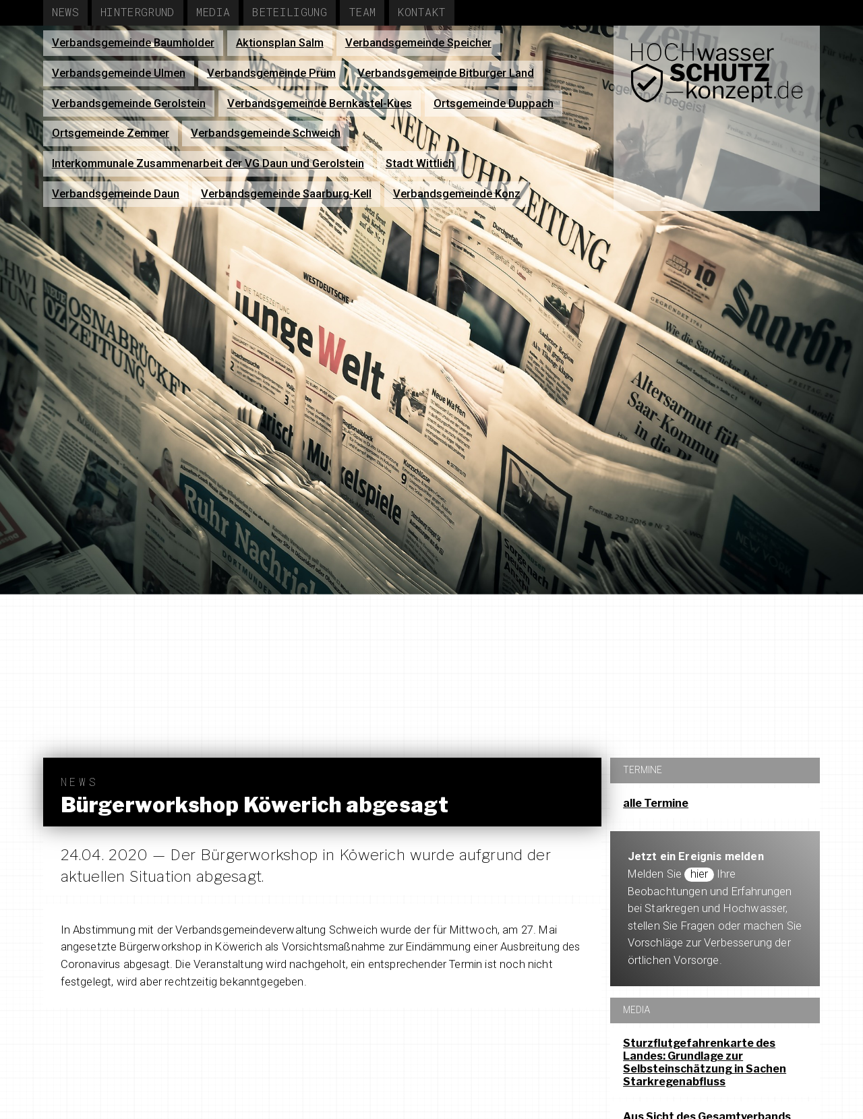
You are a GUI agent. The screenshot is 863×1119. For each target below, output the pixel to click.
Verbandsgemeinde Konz (456, 193)
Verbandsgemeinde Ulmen (118, 73)
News (65, 12)
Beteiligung (289, 12)
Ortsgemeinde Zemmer (110, 133)
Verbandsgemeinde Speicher (418, 42)
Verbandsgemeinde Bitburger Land (445, 73)
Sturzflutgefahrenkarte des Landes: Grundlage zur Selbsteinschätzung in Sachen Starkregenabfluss (704, 1063)
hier (699, 874)
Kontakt (421, 12)
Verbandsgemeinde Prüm (271, 73)
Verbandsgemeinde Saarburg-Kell (286, 193)
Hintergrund (137, 12)
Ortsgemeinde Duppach (494, 103)
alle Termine (655, 803)
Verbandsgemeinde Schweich (265, 133)
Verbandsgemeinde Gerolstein (129, 103)
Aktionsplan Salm (280, 42)
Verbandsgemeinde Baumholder (133, 42)
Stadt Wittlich (420, 163)
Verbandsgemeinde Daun (115, 193)
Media (213, 12)
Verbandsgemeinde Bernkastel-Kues (319, 103)
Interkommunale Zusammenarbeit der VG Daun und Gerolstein (208, 163)
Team (362, 12)
